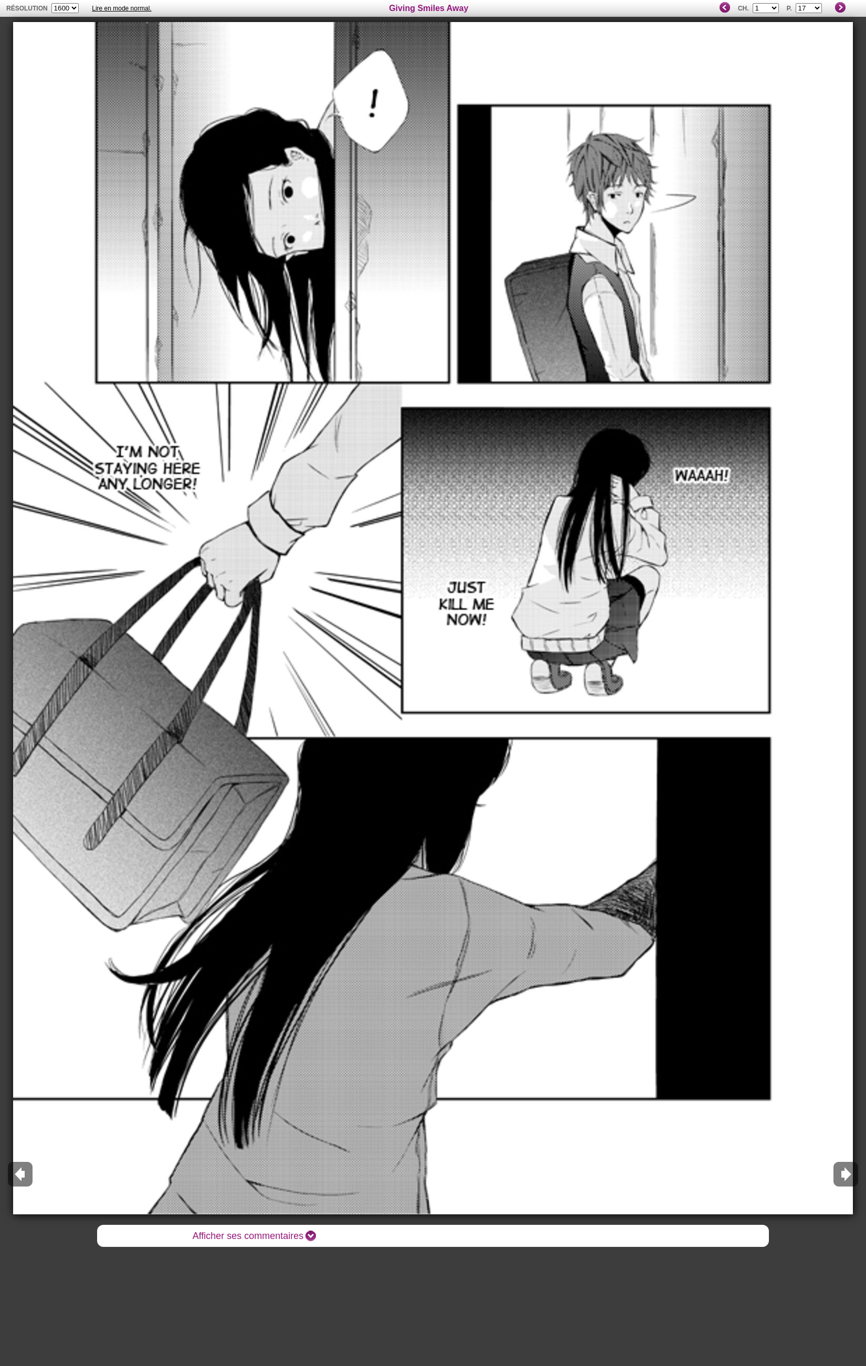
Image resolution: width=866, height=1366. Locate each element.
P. (789, 8)
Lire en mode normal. (121, 8)
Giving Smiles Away (428, 8)
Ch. (743, 8)
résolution (27, 8)
